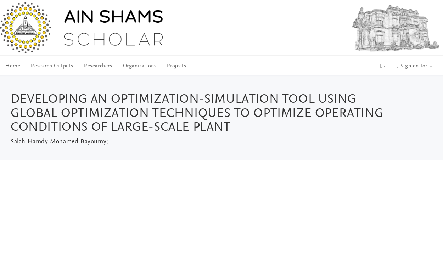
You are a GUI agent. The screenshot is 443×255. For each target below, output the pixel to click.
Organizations (140, 66)
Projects (176, 66)
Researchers (98, 66)
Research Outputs (52, 66)
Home (12, 66)
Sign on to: (414, 66)
